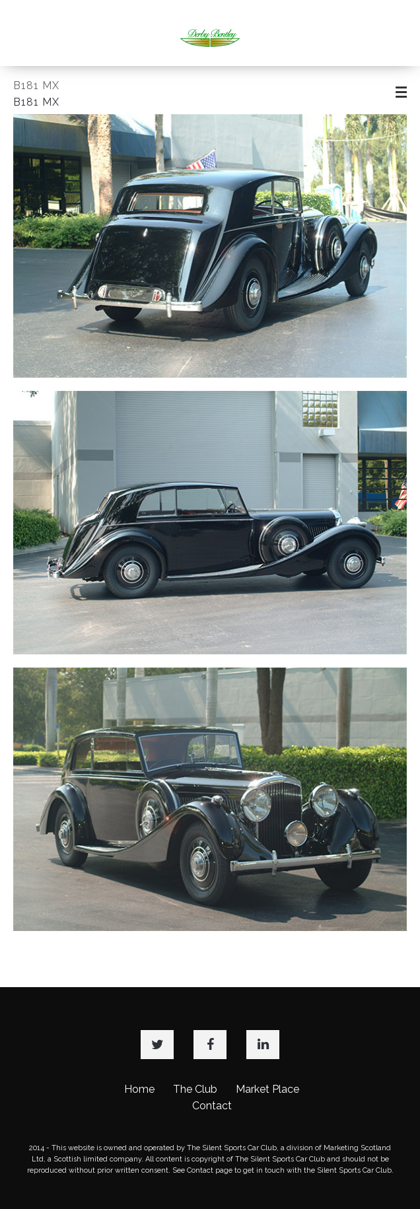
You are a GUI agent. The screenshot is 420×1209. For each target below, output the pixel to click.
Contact (212, 1105)
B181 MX (36, 85)
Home (139, 1089)
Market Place (267, 1089)
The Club (195, 1089)
